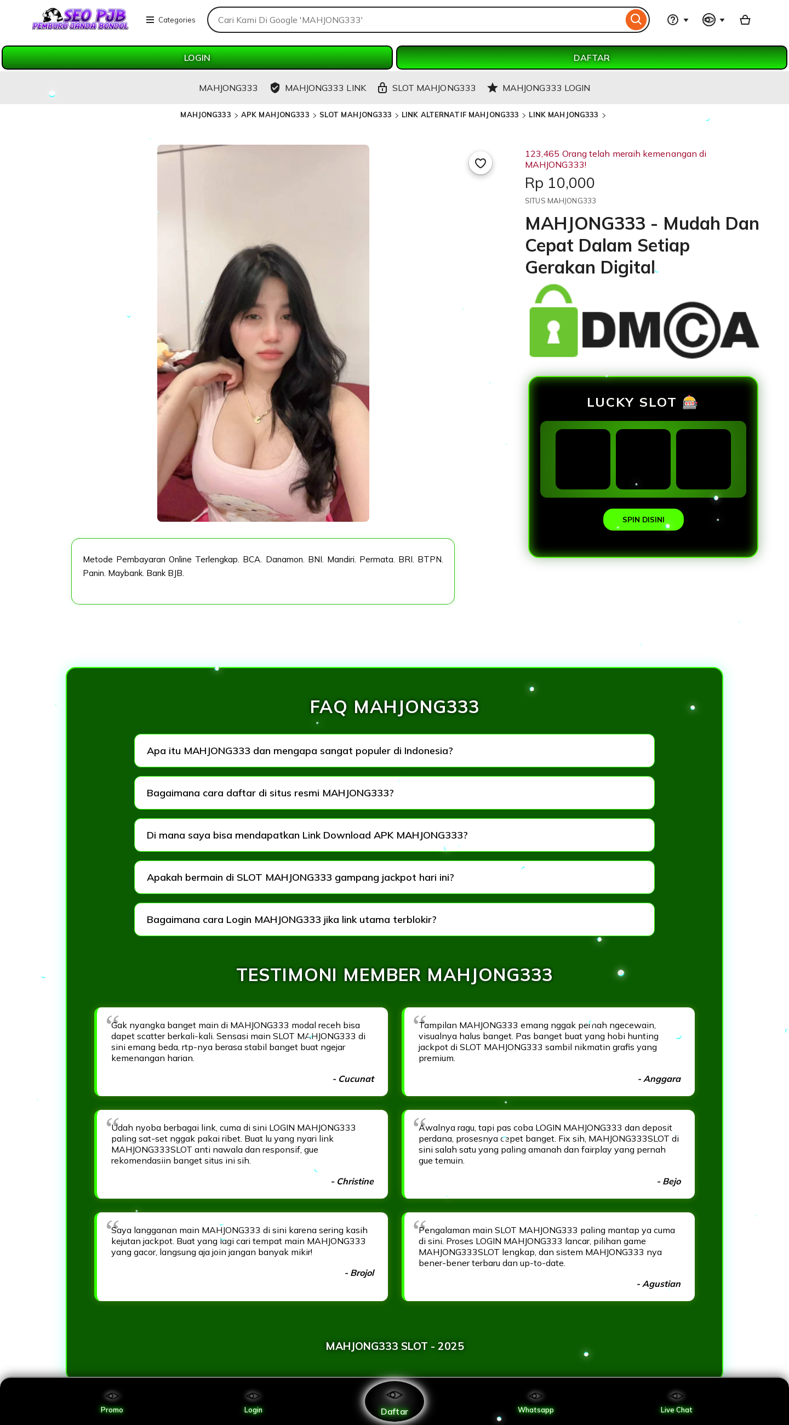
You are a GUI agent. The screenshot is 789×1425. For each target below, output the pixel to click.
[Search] (636, 20)
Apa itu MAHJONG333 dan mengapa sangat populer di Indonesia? (300, 750)
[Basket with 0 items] (745, 20)
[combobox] (415, 20)
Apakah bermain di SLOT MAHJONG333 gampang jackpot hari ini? (300, 877)
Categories (170, 20)
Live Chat (677, 1401)
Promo (112, 1401)
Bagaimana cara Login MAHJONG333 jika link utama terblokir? (292, 919)
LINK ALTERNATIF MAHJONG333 (460, 114)
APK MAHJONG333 (275, 114)
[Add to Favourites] (480, 162)
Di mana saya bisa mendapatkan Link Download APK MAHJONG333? (307, 835)
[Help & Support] (678, 20)
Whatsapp (535, 1401)
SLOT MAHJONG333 (355, 114)
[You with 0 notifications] (714, 20)
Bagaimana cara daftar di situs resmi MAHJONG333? (270, 792)
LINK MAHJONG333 (563, 114)
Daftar (394, 1401)
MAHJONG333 (205, 114)
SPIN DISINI (643, 519)
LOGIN (197, 57)
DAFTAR (592, 57)
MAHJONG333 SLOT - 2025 (394, 1346)
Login (253, 1401)
